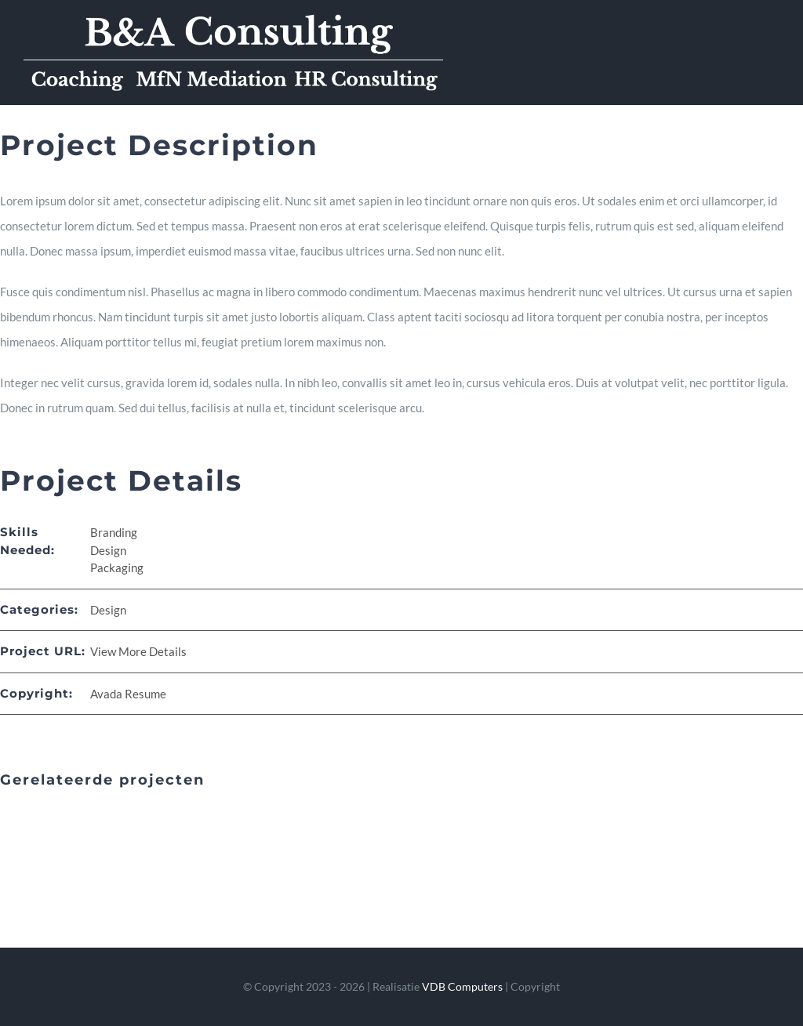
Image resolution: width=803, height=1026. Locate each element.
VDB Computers (462, 986)
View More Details (138, 651)
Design (108, 550)
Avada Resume (128, 694)
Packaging (117, 567)
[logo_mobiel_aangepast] (233, 17)
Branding (113, 532)
